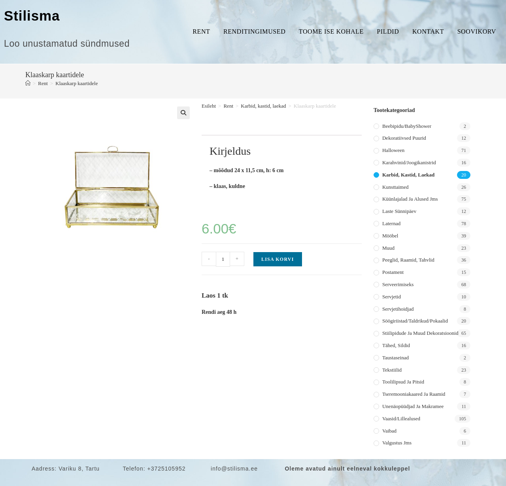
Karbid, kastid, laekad (263, 106)
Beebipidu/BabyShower (406, 126)
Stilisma (32, 15)
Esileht (209, 106)
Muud (388, 248)
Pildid (388, 31)
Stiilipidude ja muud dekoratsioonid (420, 333)
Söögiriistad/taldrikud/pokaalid (415, 321)
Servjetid (391, 297)
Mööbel (390, 236)
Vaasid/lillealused (401, 418)
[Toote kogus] (223, 259)
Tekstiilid (392, 370)
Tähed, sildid (396, 345)
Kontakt (428, 31)
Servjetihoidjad (397, 309)
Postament (393, 272)
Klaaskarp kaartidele (76, 83)
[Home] (27, 83)
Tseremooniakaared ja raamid (413, 394)
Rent (201, 31)
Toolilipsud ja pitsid (403, 382)
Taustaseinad (395, 358)
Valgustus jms (397, 443)
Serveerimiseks (397, 284)
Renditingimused (254, 31)
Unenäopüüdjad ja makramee (413, 406)
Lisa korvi (277, 259)
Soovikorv (476, 31)
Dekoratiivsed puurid (404, 138)
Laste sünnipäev (399, 211)
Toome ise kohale (331, 31)
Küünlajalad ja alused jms (410, 199)
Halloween (393, 150)
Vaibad (389, 431)
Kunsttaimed (395, 187)
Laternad (391, 223)
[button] (183, 112)
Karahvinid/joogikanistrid (409, 162)
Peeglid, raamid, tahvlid (408, 260)
